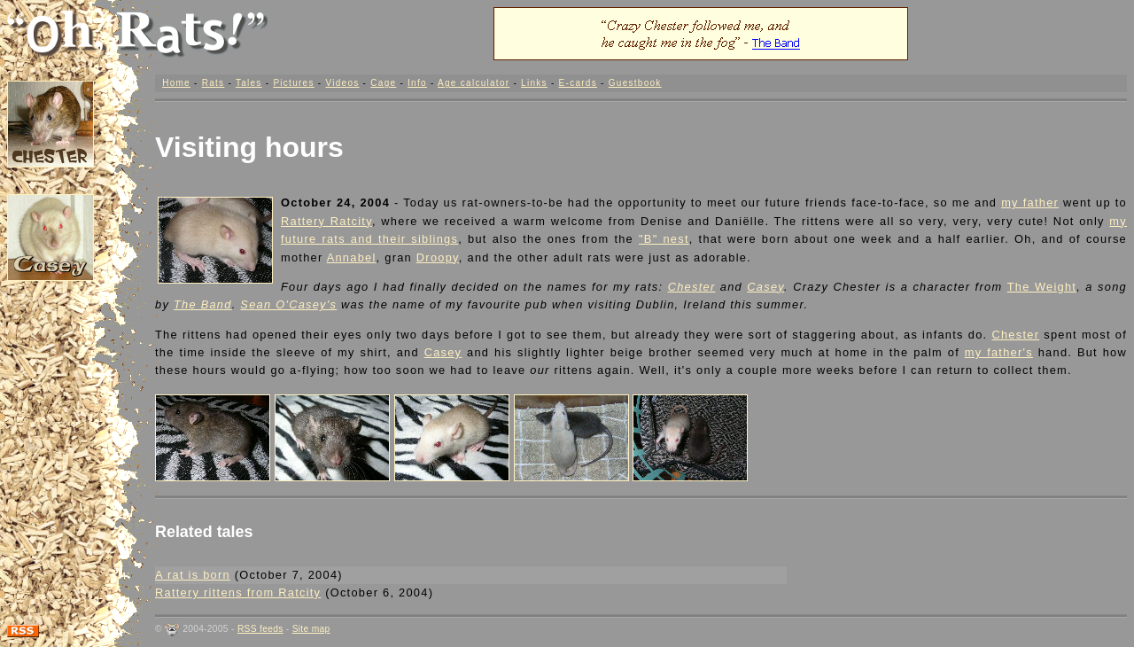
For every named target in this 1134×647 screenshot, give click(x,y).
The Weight (1042, 286)
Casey (765, 286)
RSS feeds (260, 629)
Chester (692, 286)
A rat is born (192, 574)
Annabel (352, 257)
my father (1030, 202)
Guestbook (635, 83)
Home (176, 83)
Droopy (437, 257)
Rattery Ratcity (326, 221)
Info (417, 83)
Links (534, 83)
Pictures (293, 83)
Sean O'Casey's (288, 304)
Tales (249, 83)
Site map (311, 629)
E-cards (578, 83)
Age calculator (473, 83)
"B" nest (664, 239)
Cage (383, 83)
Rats (213, 83)
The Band (203, 304)
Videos (342, 83)
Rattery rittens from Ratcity (238, 592)
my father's (999, 352)
